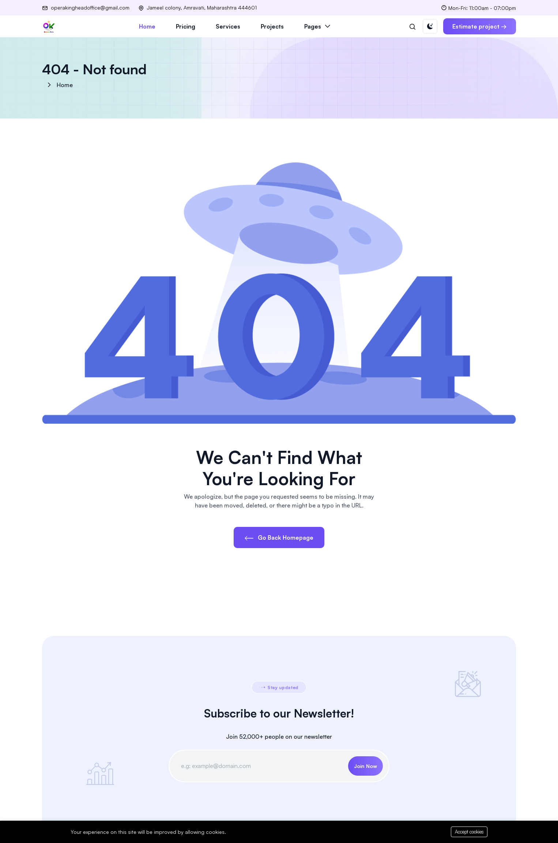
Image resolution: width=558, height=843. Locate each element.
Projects (272, 26)
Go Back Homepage (279, 537)
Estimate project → (479, 26)
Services (228, 26)
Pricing (185, 26)
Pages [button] (312, 26)
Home (147, 26)
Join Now (365, 766)
